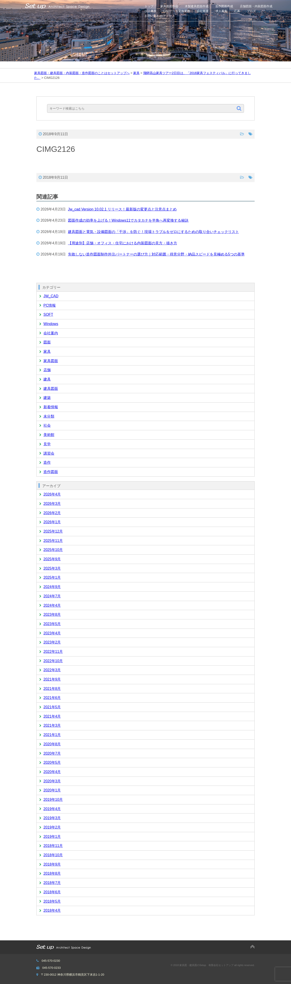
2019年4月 (52, 809)
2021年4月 (52, 716)
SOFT (48, 314)
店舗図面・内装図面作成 (256, 6)
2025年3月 (52, 568)
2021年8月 (52, 689)
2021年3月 (52, 725)
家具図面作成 (169, 6)
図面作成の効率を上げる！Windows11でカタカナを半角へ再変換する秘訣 (128, 220)
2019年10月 (53, 799)
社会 (47, 425)
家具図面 (50, 361)
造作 (47, 462)
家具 (47, 351)
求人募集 (221, 11)
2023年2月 (52, 642)
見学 (47, 444)
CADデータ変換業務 (176, 11)
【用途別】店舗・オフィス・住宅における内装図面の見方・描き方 (122, 243)
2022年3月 (52, 670)
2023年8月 (52, 614)
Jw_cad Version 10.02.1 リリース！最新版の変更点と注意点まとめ (122, 209)
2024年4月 (52, 605)
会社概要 (203, 11)
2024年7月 (52, 596)
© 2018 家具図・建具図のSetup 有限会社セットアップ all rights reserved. (213, 965)
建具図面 (50, 389)
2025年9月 (52, 559)
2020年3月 (52, 781)
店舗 (47, 370)
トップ (149, 6)
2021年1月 (52, 735)
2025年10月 (53, 550)
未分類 (48, 416)
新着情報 (50, 407)
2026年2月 (52, 513)
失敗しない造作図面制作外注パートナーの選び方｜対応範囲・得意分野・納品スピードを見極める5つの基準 (156, 254)
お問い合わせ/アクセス (160, 16)
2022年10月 (53, 661)
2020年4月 (52, 772)
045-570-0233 (51, 967)
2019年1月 (52, 837)
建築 (47, 398)
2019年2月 (52, 827)
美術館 (48, 435)
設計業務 (150, 11)
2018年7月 (52, 883)
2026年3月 (52, 504)
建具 (47, 379)
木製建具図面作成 (196, 6)
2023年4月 (52, 633)
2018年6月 (52, 892)
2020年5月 (52, 762)
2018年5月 (52, 901)
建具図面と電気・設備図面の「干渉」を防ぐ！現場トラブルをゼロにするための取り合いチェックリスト (153, 232)
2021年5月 (52, 707)
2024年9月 (52, 587)
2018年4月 (52, 910)
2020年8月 (52, 744)
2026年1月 (52, 522)
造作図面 (50, 472)
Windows (50, 324)
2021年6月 (52, 698)
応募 (237, 11)
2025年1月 (52, 577)
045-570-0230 (51, 960)
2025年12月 (53, 531)
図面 (47, 342)
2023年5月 (52, 624)
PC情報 (49, 305)
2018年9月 (52, 864)
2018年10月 (53, 855)
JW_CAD (50, 296)
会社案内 (50, 333)
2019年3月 (52, 818)
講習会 (48, 453)
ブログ (251, 11)
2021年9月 (52, 679)
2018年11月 (53, 846)
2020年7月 (52, 753)
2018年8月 (52, 873)
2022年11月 (53, 651)
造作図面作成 (224, 6)
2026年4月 (52, 494)
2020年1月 (52, 790)
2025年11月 (53, 541)
